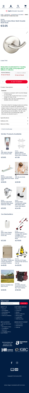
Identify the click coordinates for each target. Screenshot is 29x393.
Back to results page (7, 129)
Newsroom (4, 330)
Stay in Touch (5, 301)
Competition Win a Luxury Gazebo (6, 332)
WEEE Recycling (19, 319)
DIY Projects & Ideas (6, 326)
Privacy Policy (18, 315)
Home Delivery (5, 72)
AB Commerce (21, 385)
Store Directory (19, 325)
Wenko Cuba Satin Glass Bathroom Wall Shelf (7, 178)
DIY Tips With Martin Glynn (6, 324)
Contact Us (18, 310)
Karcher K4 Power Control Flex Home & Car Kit (21, 261)
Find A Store (18, 309)
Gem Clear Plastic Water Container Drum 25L (6, 234)
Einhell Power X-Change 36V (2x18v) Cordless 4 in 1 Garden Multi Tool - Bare (21, 235)
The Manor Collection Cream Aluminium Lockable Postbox (7, 261)
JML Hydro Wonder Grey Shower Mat (6, 153)
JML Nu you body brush (20, 177)
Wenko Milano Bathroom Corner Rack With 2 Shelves (21, 153)
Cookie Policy (18, 317)
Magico (9, 385)
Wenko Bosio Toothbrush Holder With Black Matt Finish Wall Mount (20, 204)
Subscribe (23, 303)
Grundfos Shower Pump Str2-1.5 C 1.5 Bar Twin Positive (20, 286)
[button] (27, 32)
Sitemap (17, 327)
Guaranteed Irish (5, 312)
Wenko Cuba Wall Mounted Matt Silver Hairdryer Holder (7, 203)
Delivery (17, 312)
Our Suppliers (4, 310)
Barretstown (4, 313)
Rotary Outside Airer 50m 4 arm (7, 285)
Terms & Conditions (6, 315)
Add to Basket (16, 82)
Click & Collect (21, 73)
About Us (3, 309)
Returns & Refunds (20, 313)
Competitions (4, 328)
